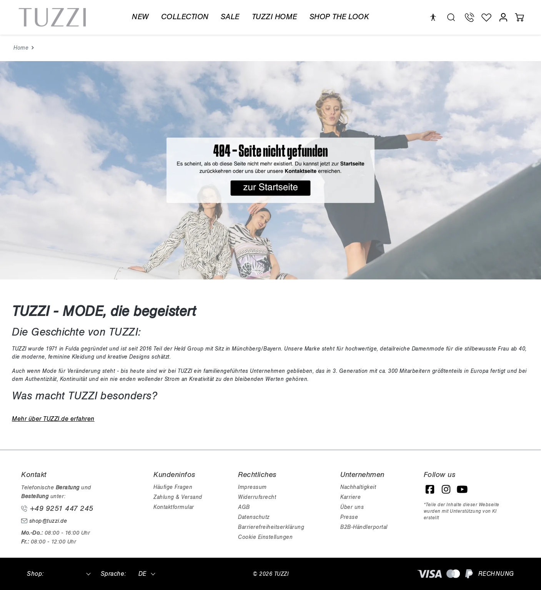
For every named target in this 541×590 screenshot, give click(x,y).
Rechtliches (257, 474)
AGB (244, 507)
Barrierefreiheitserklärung (271, 527)
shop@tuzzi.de (44, 521)
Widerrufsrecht (257, 497)
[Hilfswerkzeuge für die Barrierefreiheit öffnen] (433, 17)
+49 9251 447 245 (57, 508)
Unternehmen (362, 474)
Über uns (352, 507)
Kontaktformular (173, 507)
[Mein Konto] (503, 17)
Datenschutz (254, 517)
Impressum (252, 487)
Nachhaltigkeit (358, 487)
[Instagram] (446, 489)
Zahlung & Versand (177, 497)
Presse (349, 517)
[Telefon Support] (469, 17)
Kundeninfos (174, 474)
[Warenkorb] (519, 17)
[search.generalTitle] (451, 17)
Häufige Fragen (172, 487)
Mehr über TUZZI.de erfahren (53, 418)
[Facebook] (430, 489)
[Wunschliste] (486, 17)
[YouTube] (462, 489)
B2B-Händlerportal (364, 527)
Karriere (350, 497)
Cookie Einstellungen (265, 537)
